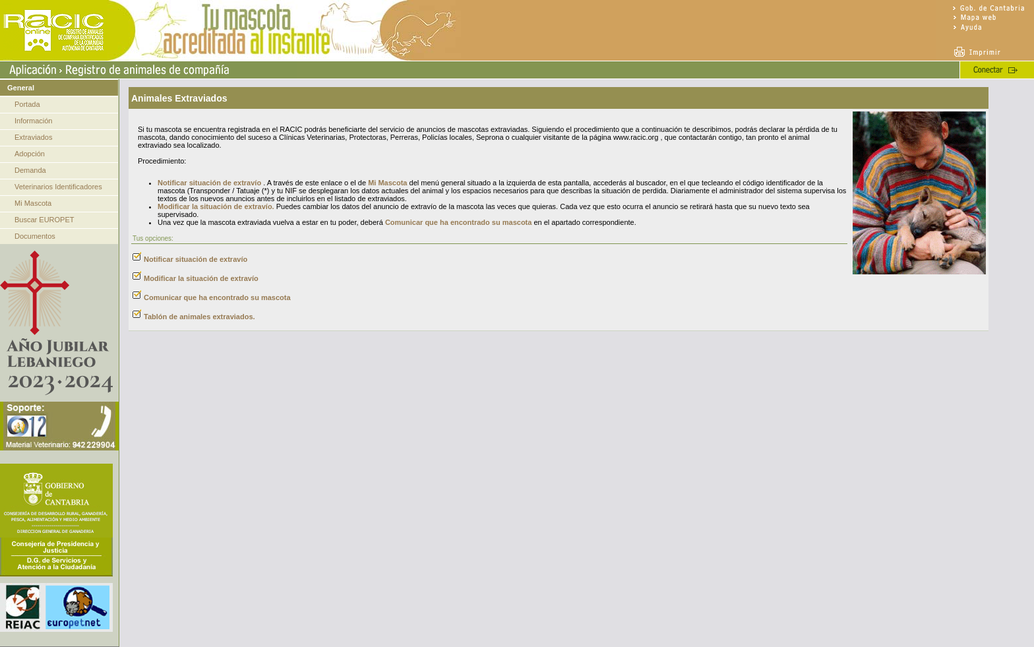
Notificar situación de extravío (209, 183)
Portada (27, 104)
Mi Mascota (33, 203)
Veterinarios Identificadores (58, 187)
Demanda (30, 170)
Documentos (35, 236)
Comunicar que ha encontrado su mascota (458, 222)
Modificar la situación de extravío (201, 278)
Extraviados (33, 137)
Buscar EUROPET (44, 220)
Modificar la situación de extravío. (216, 206)
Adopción (30, 154)
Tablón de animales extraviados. (199, 317)
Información (33, 121)
